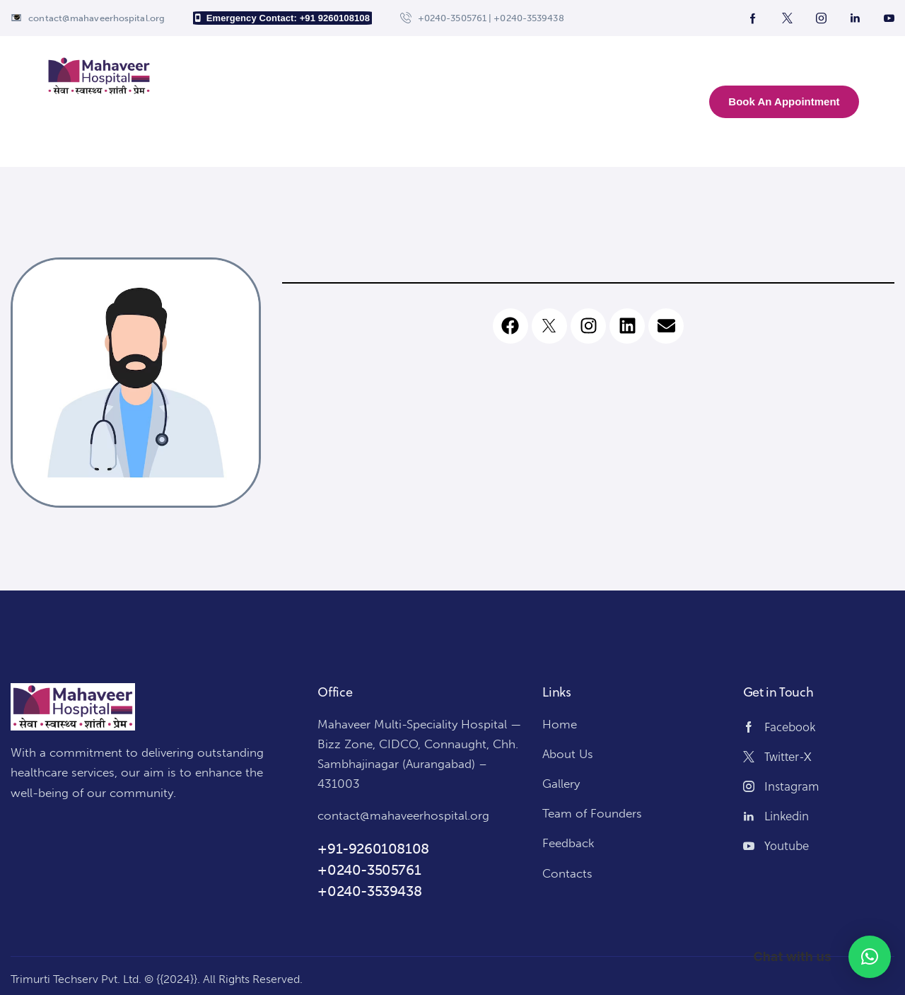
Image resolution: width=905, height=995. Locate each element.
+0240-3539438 (369, 891)
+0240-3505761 (369, 869)
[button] (869, 957)
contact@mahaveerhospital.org (403, 815)
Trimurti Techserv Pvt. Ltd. (76, 979)
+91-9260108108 (372, 848)
